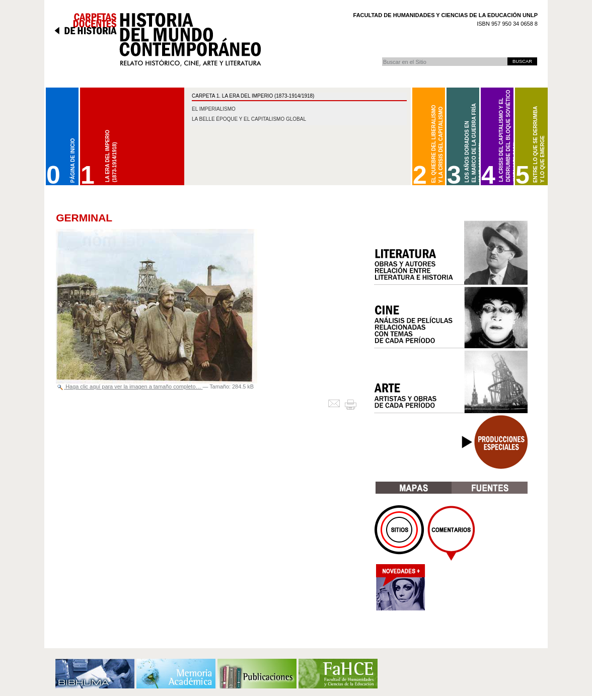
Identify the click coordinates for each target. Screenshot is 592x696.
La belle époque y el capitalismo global (249, 119)
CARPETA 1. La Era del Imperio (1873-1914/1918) (253, 96)
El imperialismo (214, 109)
